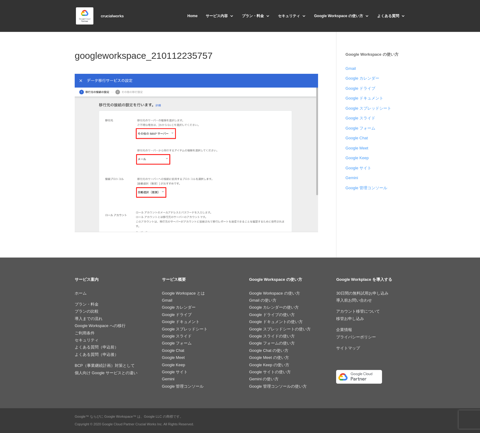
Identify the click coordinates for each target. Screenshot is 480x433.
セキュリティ (289, 16)
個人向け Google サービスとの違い (106, 373)
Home (192, 16)
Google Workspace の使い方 (338, 16)
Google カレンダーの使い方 (274, 307)
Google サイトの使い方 (270, 372)
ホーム (81, 293)
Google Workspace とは (183, 293)
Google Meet (357, 148)
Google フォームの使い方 (272, 343)
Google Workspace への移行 (100, 325)
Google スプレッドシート (369, 108)
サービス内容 (217, 16)
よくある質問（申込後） (96, 354)
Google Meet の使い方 (269, 357)
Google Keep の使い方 (269, 365)
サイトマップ (348, 348)
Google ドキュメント (365, 98)
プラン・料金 (253, 16)
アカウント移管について (358, 311)
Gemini (352, 177)
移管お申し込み (350, 318)
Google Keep (357, 158)
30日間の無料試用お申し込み (362, 293)
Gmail (351, 68)
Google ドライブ (361, 88)
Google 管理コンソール (367, 188)
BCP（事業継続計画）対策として (105, 365)
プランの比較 (87, 311)
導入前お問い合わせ (354, 300)
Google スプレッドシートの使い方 (280, 329)
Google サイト (359, 168)
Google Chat (357, 138)
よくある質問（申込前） (96, 347)
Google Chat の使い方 (269, 350)
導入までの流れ (89, 318)
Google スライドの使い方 (272, 336)
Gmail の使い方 (263, 300)
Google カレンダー (363, 78)
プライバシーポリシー (356, 337)
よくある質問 (388, 16)
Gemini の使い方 (264, 379)
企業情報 (344, 329)
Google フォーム (361, 128)
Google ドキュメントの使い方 (276, 321)
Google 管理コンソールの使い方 (278, 386)
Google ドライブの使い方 (272, 314)
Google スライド (361, 118)
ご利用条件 (85, 333)
